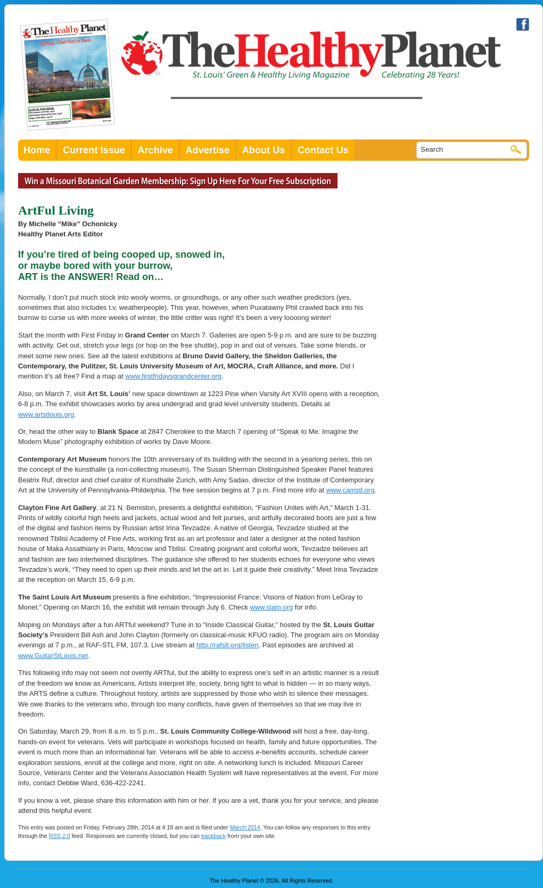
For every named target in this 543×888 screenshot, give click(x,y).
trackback (213, 836)
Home (36, 150)
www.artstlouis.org (46, 414)
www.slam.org (271, 607)
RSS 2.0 (59, 836)
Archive (155, 150)
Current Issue (94, 150)
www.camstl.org (350, 490)
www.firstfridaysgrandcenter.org (173, 376)
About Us (263, 150)
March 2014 (245, 827)
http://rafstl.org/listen (227, 645)
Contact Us (323, 150)
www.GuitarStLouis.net (53, 656)
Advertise (208, 150)
